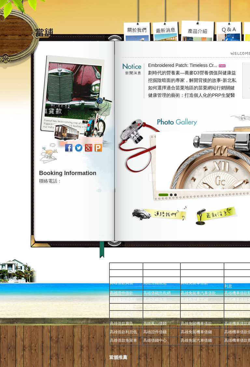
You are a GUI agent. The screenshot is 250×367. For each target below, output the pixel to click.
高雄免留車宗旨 (138, 31)
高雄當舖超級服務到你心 (229, 31)
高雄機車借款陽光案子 (166, 31)
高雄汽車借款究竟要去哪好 (198, 31)
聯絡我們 (159, 213)
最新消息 (217, 215)
